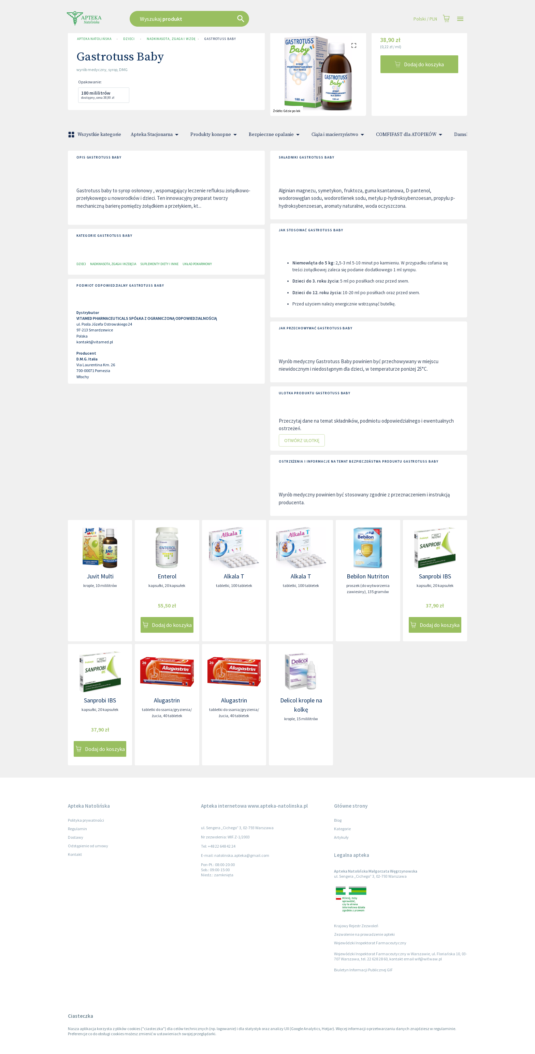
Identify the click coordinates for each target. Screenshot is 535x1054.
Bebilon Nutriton (368, 576)
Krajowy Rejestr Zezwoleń (356, 925)
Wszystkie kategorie (95, 134)
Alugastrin (167, 700)
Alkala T (234, 576)
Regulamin (77, 828)
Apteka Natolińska (94, 39)
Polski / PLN (425, 19)
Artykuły (341, 837)
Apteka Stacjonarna (156, 134)
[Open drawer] (460, 19)
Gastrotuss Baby (220, 39)
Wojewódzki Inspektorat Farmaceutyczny (370, 942)
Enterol (167, 576)
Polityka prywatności (86, 820)
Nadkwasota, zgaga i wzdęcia (169, 39)
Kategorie (342, 828)
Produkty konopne (214, 134)
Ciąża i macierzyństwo (339, 134)
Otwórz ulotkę (301, 441)
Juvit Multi (100, 576)
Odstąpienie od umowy (88, 845)
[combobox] (224, 19)
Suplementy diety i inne (159, 264)
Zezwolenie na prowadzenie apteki (364, 934)
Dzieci (128, 39)
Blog (338, 820)
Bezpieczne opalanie (275, 134)
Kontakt (75, 854)
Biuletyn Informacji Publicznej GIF (363, 969)
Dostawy (75, 837)
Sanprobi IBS (435, 576)
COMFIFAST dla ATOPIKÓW (410, 134)
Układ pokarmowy (197, 264)
